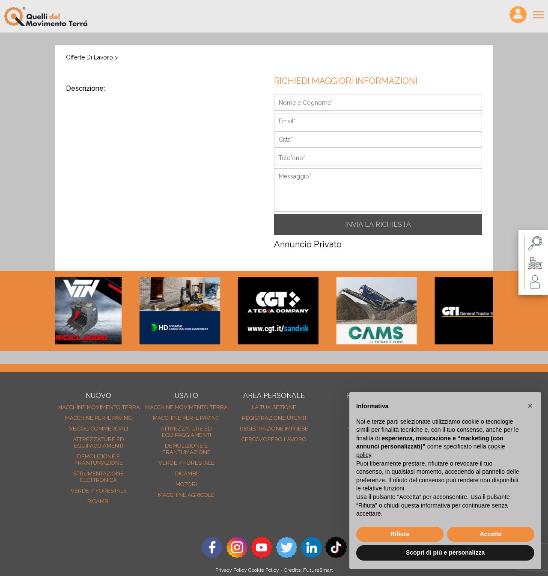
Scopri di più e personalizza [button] (445, 552)
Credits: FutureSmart (308, 570)
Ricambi (98, 501)
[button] (530, 406)
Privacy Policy (231, 570)
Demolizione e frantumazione (98, 459)
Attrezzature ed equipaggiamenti (98, 442)
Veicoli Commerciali (98, 428)
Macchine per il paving (98, 418)
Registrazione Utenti (274, 418)
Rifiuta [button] (399, 534)
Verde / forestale (99, 490)
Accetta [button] (491, 534)
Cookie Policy (263, 570)
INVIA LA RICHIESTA (378, 224)
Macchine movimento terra (98, 407)
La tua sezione (274, 407)
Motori (186, 484)
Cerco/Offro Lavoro (274, 439)
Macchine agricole (186, 495)
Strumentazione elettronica (98, 476)
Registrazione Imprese (274, 428)
